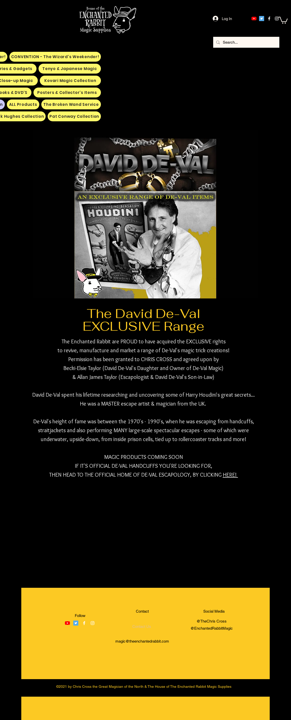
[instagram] (276, 18)
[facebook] (269, 18)
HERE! (230, 474)
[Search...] (246, 42)
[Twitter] (261, 18)
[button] (283, 20)
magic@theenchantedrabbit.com (142, 641)
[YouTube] (254, 18)
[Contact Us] (142, 626)
